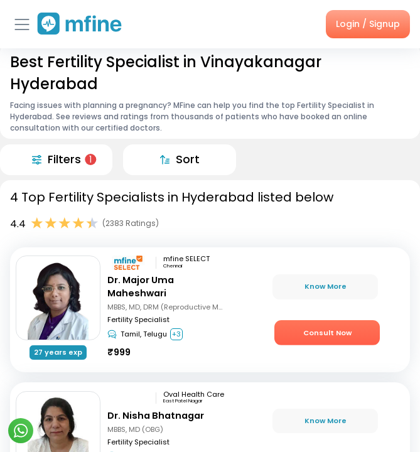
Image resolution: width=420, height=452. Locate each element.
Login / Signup (368, 24)
